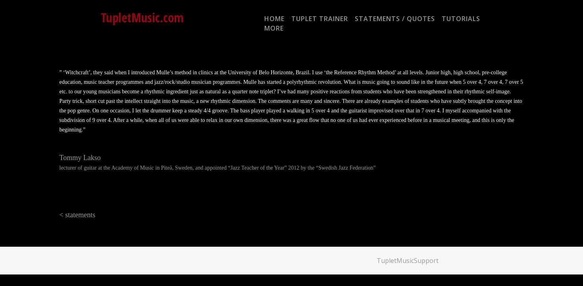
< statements (78, 215)
